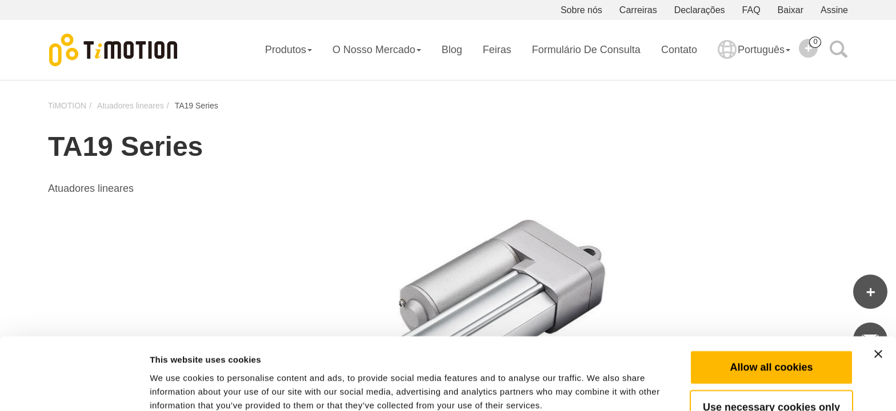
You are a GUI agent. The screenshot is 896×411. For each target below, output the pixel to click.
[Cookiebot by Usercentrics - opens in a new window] (74, 388)
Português (754, 57)
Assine (834, 10)
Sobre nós (581, 10)
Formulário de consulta (586, 49)
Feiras (497, 49)
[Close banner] (878, 300)
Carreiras (638, 10)
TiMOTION (67, 105)
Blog (452, 49)
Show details (599, 388)
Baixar (790, 10)
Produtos (288, 49)
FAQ (751, 10)
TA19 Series (196, 105)
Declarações (699, 10)
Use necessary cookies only (771, 353)
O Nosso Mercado (377, 49)
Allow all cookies (771, 313)
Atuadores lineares (130, 105)
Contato (679, 49)
